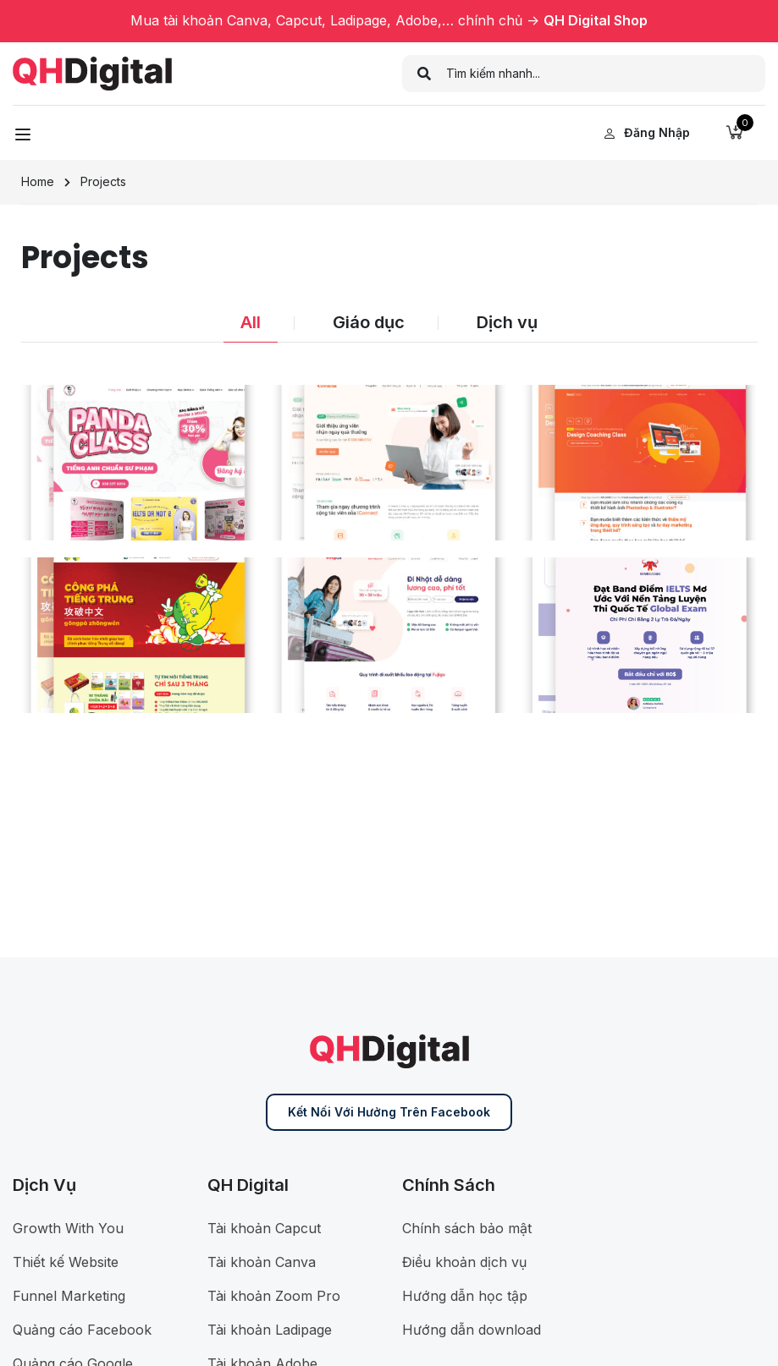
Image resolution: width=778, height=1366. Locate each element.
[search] (424, 73)
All (250, 322)
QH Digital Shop (595, 20)
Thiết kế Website (66, 1262)
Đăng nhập (647, 132)
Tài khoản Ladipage (269, 1329)
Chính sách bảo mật (467, 1228)
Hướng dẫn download (471, 1329)
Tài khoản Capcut (264, 1228)
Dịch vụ (507, 322)
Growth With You (68, 1228)
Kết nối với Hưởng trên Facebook (389, 1112)
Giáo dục (369, 322)
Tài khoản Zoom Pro (273, 1295)
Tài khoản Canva (261, 1262)
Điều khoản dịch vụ (464, 1262)
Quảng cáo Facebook (82, 1329)
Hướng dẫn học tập (464, 1295)
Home (37, 181)
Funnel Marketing (69, 1295)
